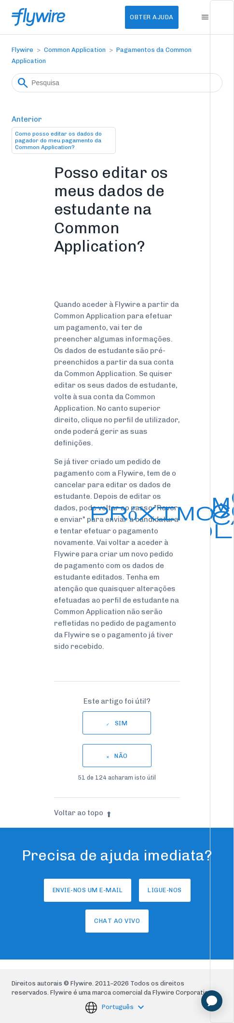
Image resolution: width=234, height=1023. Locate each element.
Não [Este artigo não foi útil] (121, 755)
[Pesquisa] (117, 82)
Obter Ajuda (152, 17)
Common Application (75, 49)
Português (118, 1007)
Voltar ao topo (83, 812)
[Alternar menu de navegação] (205, 17)
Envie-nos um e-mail (88, 890)
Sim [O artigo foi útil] (121, 723)
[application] (212, 1001)
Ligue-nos (165, 890)
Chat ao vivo (117, 920)
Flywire (22, 49)
